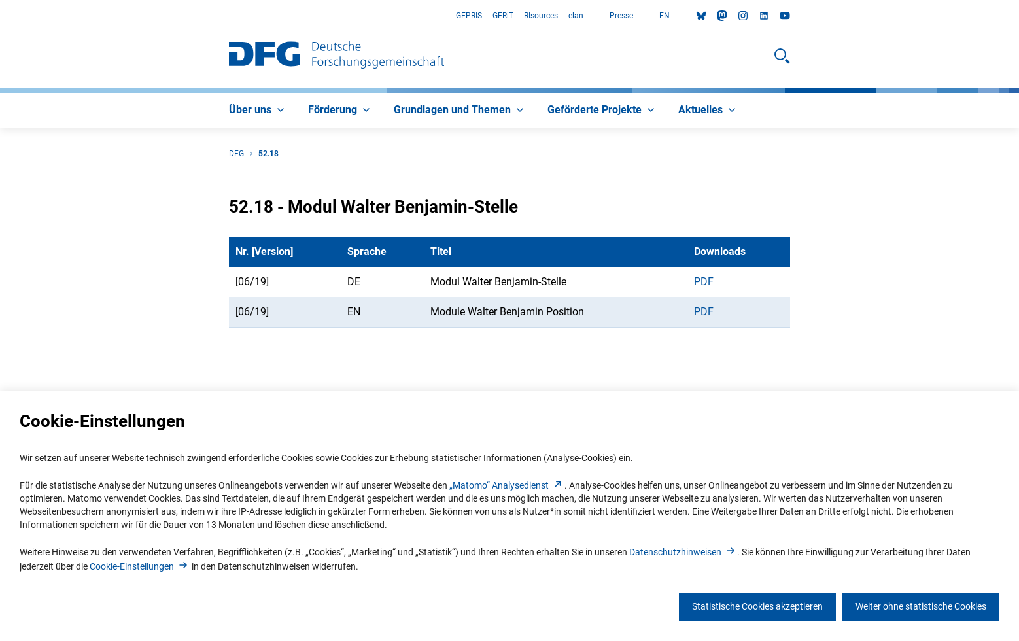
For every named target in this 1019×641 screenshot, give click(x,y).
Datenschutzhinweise (683, 552)
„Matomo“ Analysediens (506, 485)
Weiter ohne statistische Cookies (920, 606)
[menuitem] (258, 110)
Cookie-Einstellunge (140, 566)
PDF (704, 281)
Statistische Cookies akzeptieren (757, 606)
